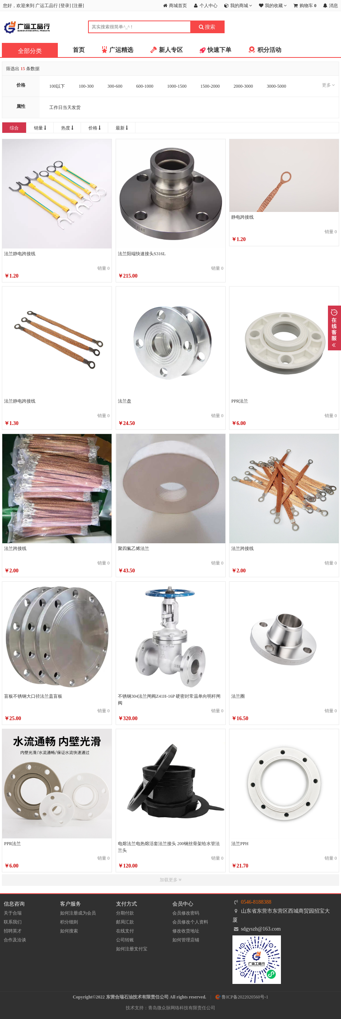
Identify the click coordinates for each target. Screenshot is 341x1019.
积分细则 (69, 922)
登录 (64, 5)
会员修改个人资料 (190, 922)
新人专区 (171, 50)
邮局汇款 (125, 922)
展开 (334, 328)
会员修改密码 (185, 913)
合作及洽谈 (15, 940)
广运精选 (121, 50)
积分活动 (269, 50)
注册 (77, 5)
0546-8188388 (256, 902)
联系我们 (13, 922)
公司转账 (125, 940)
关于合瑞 (13, 913)
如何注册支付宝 (131, 948)
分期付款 (125, 913)
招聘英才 (13, 931)
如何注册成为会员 (78, 913)
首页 (79, 50)
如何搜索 (69, 931)
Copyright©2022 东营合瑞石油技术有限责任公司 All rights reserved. (139, 997)
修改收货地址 (185, 931)
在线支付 (125, 931)
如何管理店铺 (185, 940)
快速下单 (219, 50)
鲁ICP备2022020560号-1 (241, 997)
